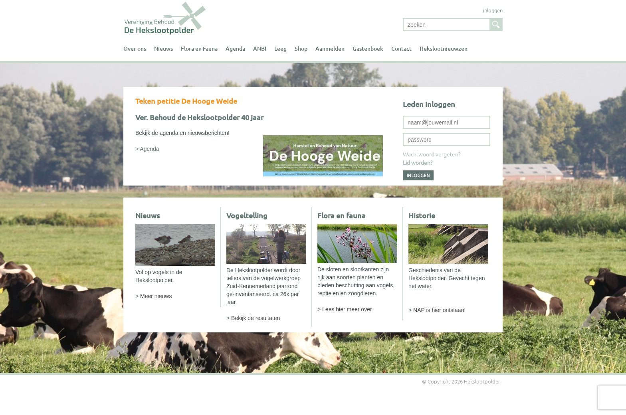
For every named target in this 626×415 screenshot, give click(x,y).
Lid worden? (417, 162)
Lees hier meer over (347, 309)
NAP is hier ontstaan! (439, 310)
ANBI (259, 48)
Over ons (134, 48)
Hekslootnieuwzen (444, 48)
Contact (401, 48)
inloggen (493, 10)
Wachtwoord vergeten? (431, 154)
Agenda (235, 48)
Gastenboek (368, 48)
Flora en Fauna (199, 48)
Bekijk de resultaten (255, 318)
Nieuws (163, 48)
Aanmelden (330, 48)
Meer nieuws (156, 296)
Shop (301, 48)
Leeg (280, 48)
